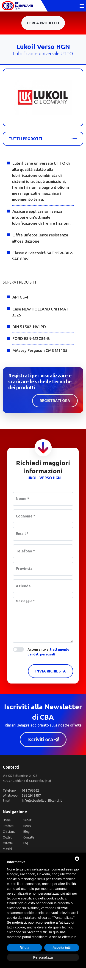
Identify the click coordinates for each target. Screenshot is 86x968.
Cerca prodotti (43, 23)
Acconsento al (48, 652)
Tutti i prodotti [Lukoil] (43, 139)
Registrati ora (55, 401)
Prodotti (8, 826)
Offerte (8, 843)
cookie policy (56, 898)
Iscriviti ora (43, 739)
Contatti (28, 837)
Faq (25, 843)
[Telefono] (30, 790)
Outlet (7, 837)
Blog (26, 831)
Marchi (7, 849)
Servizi (27, 820)
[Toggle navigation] (82, 6)
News (27, 826)
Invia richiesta (50, 671)
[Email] (42, 800)
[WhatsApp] (31, 795)
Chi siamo (9, 831)
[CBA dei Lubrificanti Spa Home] (17, 5)
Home (7, 820)
